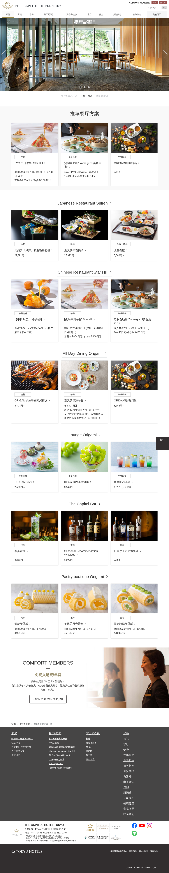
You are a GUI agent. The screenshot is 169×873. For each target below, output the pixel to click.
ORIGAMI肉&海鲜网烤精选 (30, 400)
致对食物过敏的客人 (119, 851)
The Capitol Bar (82, 504)
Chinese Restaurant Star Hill (82, 272)
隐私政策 (133, 851)
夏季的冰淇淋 (122, 482)
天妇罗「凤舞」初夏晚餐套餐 (32, 250)
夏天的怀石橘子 (73, 250)
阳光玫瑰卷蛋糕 (123, 623)
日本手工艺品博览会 (126, 551)
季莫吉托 (19, 551)
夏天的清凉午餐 (73, 400)
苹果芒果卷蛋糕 (73, 623)
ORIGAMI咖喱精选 (125, 163)
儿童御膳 (119, 250)
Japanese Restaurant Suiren (83, 203)
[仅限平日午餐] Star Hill (28, 163)
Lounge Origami (83, 435)
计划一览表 (86, 96)
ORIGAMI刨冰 (23, 482)
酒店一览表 (143, 851)
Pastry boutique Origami (82, 576)
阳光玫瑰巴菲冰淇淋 (76, 482)
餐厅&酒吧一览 (69, 96)
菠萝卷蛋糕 (21, 623)
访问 (164, 8)
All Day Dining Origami (83, 353)
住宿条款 (154, 851)
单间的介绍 (102, 96)
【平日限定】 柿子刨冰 (28, 319)
